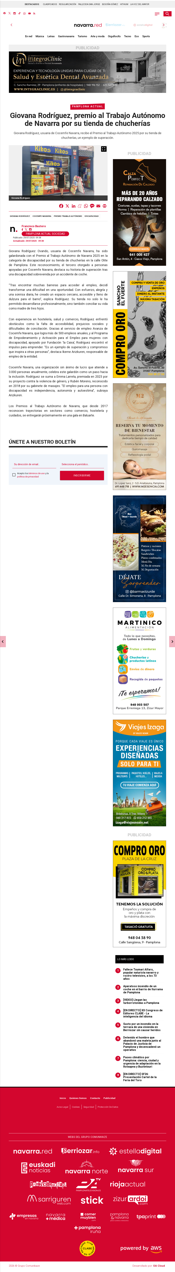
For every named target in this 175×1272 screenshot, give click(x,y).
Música (40, 38)
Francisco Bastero (34, 228)
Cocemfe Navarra (41, 218)
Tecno (127, 38)
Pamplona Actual (87, 108)
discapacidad (92, 218)
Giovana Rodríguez (20, 218)
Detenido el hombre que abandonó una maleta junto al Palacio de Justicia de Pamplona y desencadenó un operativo (138, 1045)
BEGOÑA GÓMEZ (110, 3)
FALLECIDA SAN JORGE (89, 3)
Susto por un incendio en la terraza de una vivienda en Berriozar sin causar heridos (138, 1028)
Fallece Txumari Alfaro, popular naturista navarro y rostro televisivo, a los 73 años (136, 976)
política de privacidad (28, 478)
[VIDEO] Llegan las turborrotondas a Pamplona (137, 1003)
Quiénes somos (78, 1099)
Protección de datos (108, 1108)
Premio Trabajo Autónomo (68, 218)
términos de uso (37, 475)
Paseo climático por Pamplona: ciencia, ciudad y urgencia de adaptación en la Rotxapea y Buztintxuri (138, 1064)
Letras (51, 38)
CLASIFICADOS (50, 3)
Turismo (82, 38)
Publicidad (109, 1099)
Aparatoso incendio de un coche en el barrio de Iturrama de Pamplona (139, 991)
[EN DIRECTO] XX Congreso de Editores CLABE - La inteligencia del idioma (139, 1015)
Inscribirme (82, 477)
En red (28, 38)
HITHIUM (124, 3)
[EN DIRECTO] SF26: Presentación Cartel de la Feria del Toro (136, 1079)
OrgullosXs (114, 38)
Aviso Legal (62, 1108)
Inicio (63, 1099)
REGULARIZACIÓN (67, 3)
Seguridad (88, 1108)
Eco (137, 38)
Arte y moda (98, 38)
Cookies (76, 1108)
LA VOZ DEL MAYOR (139, 3)
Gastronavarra (66, 38)
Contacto (95, 1099)
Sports (146, 38)
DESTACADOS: (32, 3)
